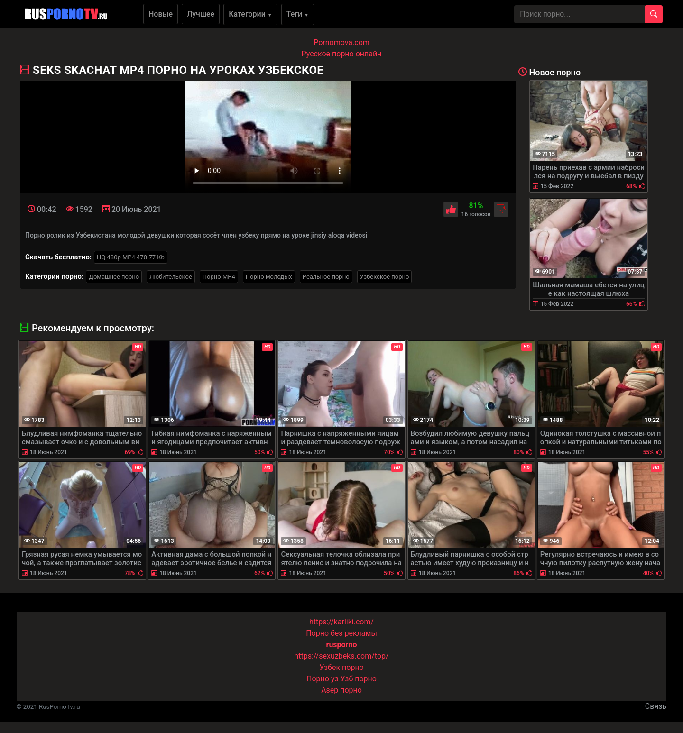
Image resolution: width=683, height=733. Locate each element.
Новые (160, 13)
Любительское (170, 276)
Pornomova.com (341, 42)
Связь (655, 706)
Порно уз (322, 678)
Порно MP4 (219, 276)
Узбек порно (341, 667)
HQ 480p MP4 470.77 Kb (131, 257)
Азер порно (341, 690)
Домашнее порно (114, 276)
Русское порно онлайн (342, 53)
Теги (297, 13)
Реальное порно (326, 276)
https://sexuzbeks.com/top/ (341, 655)
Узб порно (359, 678)
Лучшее (200, 13)
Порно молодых (269, 276)
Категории (250, 13)
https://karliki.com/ (341, 621)
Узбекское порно (384, 276)
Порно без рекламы (341, 633)
